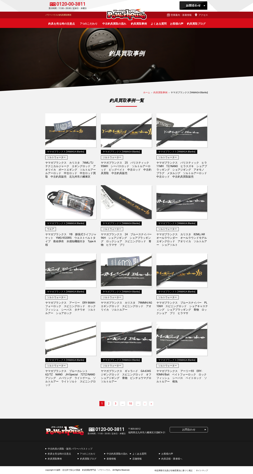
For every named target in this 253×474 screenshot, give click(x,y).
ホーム (146, 92)
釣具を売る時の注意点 (61, 23)
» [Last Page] (151, 403)
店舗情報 (137, 458)
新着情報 (111, 458)
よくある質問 (159, 23)
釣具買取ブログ (196, 23)
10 (130, 403)
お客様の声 (176, 23)
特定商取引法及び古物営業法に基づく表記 (173, 470)
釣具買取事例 (139, 23)
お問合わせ (194, 5)
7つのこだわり (89, 23)
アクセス (203, 15)
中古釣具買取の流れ (114, 23)
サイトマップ (202, 470)
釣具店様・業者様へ (171, 458)
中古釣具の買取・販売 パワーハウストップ (70, 448)
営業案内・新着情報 (181, 15)
